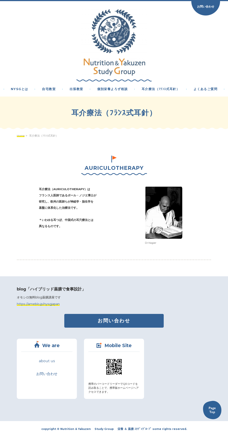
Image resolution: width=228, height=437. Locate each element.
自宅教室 (49, 89)
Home (21, 135)
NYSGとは (19, 89)
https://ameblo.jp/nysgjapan (38, 304)
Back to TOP (212, 410)
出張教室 (76, 89)
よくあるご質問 (205, 89)
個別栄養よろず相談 (112, 89)
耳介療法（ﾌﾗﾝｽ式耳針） (161, 89)
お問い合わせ (205, 6)
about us (47, 361)
